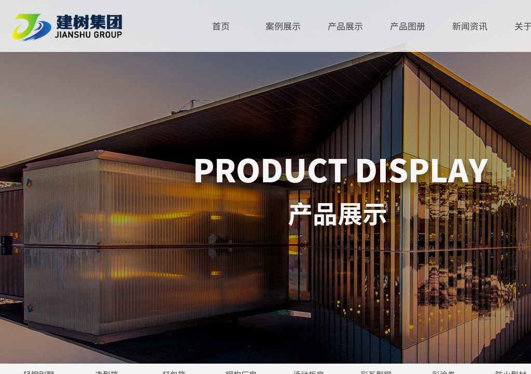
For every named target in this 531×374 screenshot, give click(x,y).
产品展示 (345, 25)
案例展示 (283, 25)
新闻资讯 (469, 25)
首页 (221, 25)
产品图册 (407, 25)
